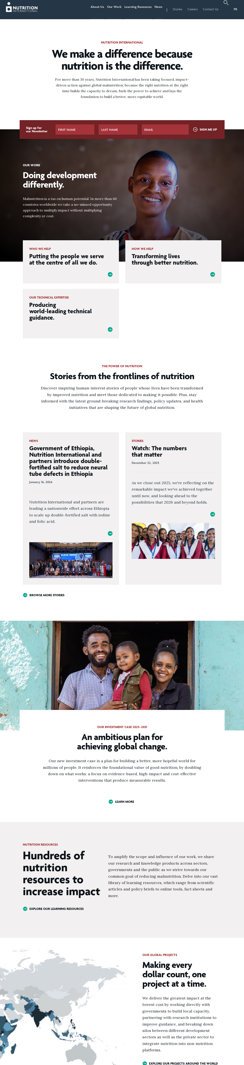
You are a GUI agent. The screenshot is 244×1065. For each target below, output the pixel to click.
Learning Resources (134, 9)
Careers (192, 9)
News (157, 9)
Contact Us (210, 9)
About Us (90, 9)
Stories (177, 9)
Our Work (109, 9)
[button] (226, 9)
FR (235, 9)
